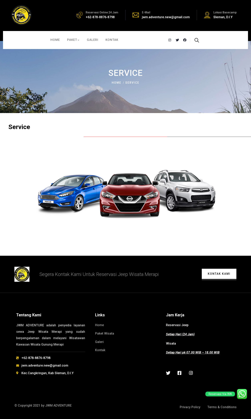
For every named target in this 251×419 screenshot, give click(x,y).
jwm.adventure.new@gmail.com (166, 17)
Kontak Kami (219, 273)
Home (116, 82)
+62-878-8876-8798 (100, 17)
